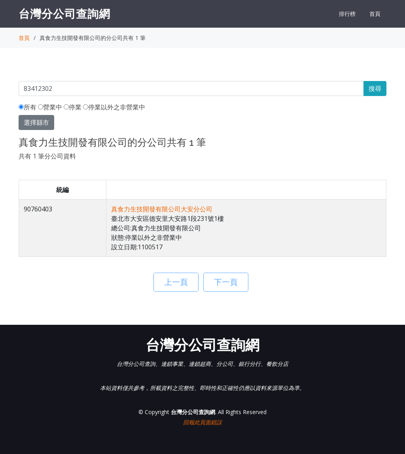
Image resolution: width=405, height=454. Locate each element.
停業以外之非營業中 (114, 107)
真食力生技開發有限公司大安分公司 (161, 209)
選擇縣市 (36, 122)
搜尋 (375, 88)
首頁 (374, 13)
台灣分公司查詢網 (64, 13)
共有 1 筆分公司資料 (47, 156)
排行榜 (347, 13)
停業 (72, 107)
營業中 (50, 107)
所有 (27, 107)
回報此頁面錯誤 (202, 422)
